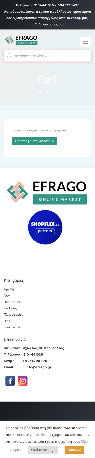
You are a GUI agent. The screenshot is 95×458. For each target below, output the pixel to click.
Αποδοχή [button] (74, 450)
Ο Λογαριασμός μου (49, 24)
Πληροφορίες (13, 314)
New (7, 295)
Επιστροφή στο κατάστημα (34, 141)
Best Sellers (13, 302)
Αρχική (43, 92)
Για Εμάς (10, 308)
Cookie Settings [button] (43, 450)
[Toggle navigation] (85, 42)
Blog (7, 321)
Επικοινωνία (13, 327)
